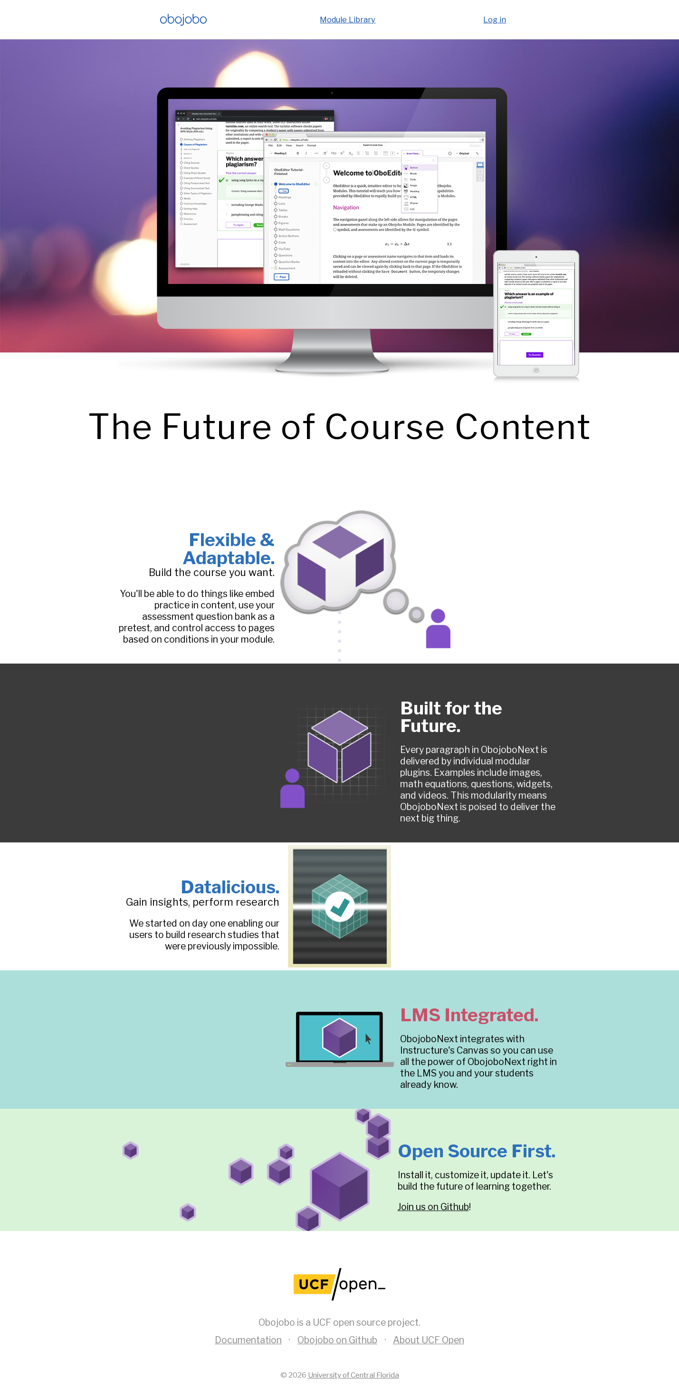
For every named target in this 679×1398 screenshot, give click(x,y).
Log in (494, 19)
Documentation (248, 1340)
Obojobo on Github (337, 1340)
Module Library (347, 19)
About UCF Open (428, 1340)
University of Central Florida (353, 1374)
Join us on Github (433, 1206)
